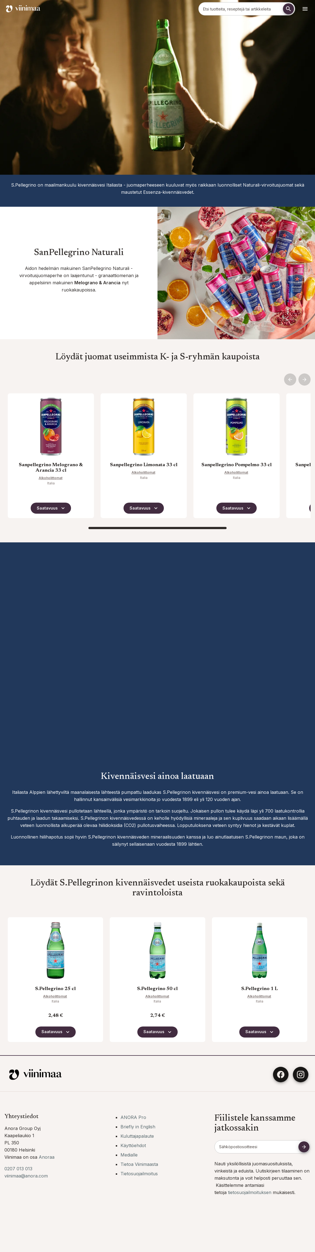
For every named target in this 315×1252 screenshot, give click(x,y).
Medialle (129, 1155)
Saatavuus (51, 508)
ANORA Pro (133, 1117)
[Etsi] (288, 8)
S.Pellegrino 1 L (259, 988)
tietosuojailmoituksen (250, 1192)
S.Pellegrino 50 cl (157, 988)
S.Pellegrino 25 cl (55, 988)
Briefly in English (137, 1126)
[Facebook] (280, 1074)
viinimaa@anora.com (26, 1176)
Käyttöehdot (133, 1145)
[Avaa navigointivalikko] (305, 9)
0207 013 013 (18, 1168)
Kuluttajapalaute (137, 1136)
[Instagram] (300, 1074)
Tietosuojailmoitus (139, 1173)
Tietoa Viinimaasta (139, 1164)
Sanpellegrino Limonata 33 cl (143, 465)
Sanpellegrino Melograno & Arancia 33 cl (51, 468)
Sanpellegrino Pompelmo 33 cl (236, 465)
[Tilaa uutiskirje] (303, 1146)
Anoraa (46, 1157)
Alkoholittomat (50, 478)
